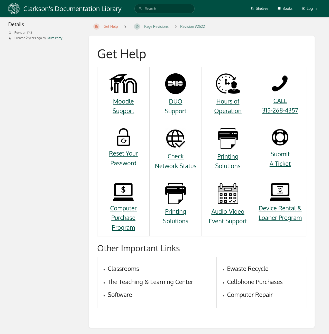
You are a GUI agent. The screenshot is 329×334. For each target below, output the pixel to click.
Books (285, 8)
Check (176, 156)
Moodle (123, 101)
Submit (280, 154)
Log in (309, 8)
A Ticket (280, 163)
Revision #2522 (192, 26)
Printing (228, 156)
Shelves (259, 8)
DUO (175, 101)
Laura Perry (54, 38)
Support (123, 110)
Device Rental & (280, 208)
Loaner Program (280, 217)
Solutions (228, 165)
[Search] (140, 8)
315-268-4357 (280, 110)
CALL (280, 100)
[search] (164, 8)
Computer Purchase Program (123, 217)
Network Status (175, 165)
